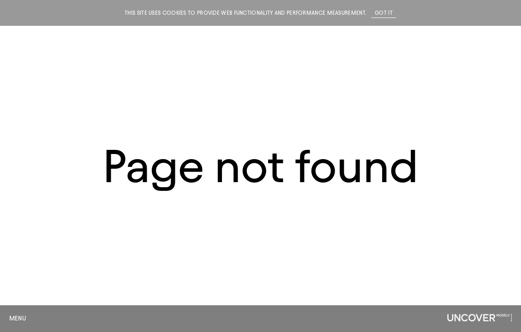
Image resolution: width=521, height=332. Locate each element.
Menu (17, 318)
